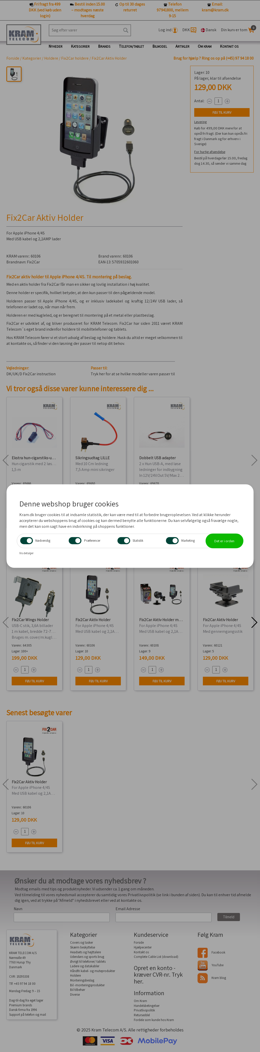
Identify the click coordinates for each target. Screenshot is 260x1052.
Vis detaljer (26, 553)
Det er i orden (224, 540)
